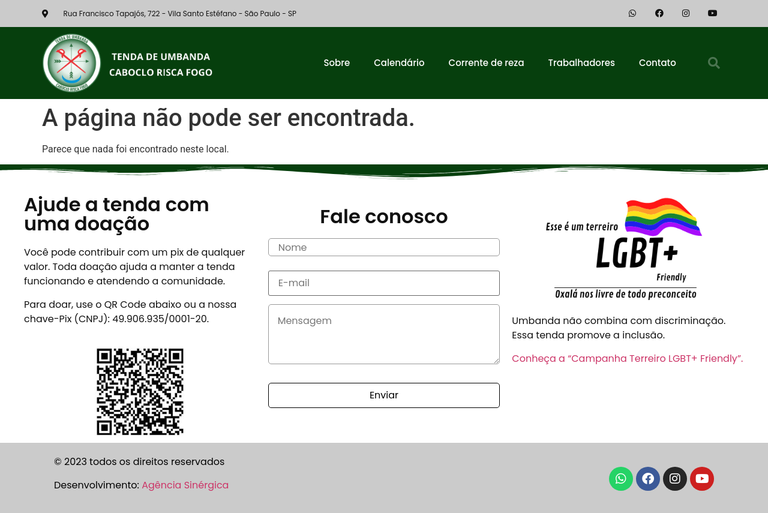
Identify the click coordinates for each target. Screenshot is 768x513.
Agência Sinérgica (185, 485)
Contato (657, 62)
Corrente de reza (486, 62)
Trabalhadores (581, 62)
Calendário (399, 62)
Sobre (336, 62)
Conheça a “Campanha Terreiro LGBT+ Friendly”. (627, 358)
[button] (714, 63)
